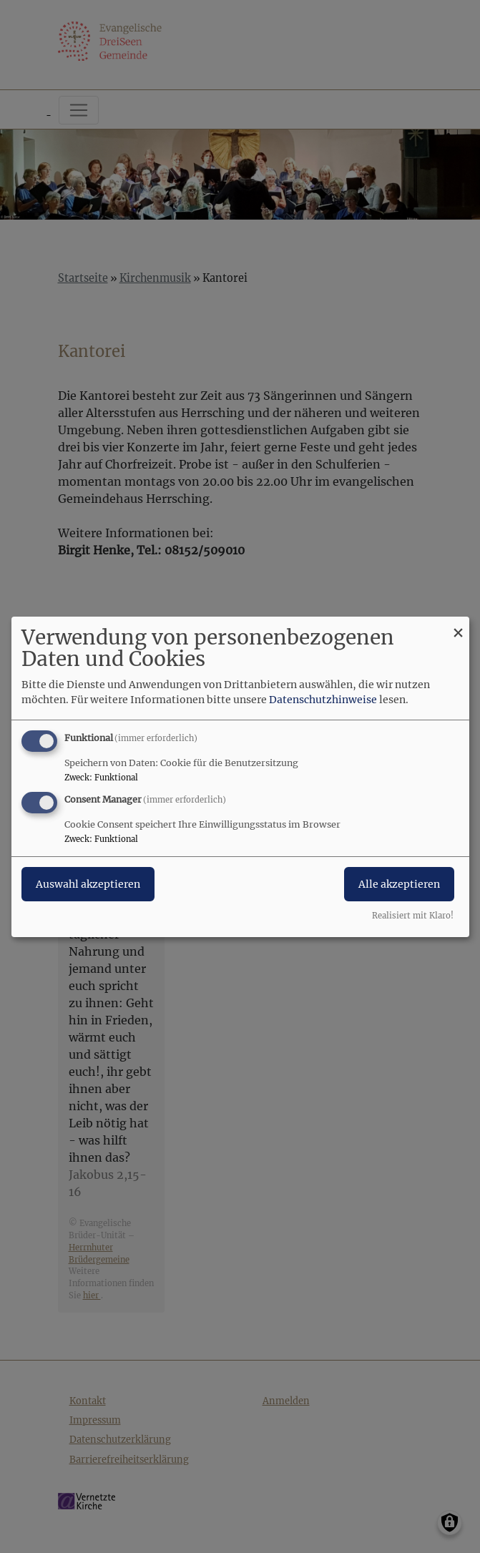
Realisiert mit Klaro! (413, 916)
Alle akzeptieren (399, 884)
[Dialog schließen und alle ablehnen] (458, 625)
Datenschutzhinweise (323, 699)
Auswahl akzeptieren (88, 884)
